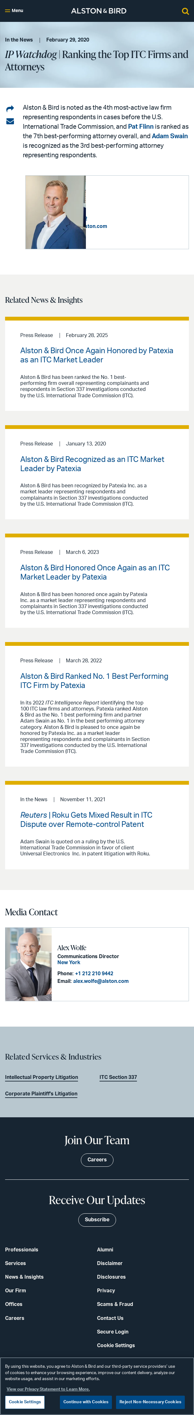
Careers (14, 1317)
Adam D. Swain (113, 199)
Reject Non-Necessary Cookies (150, 1402)
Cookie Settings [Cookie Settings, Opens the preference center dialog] (25, 1402)
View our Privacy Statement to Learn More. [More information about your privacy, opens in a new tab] (48, 1389)
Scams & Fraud (115, 1303)
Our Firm (15, 1290)
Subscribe (97, 1219)
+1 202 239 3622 (129, 218)
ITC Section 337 (118, 1076)
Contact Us (110, 1317)
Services (15, 1262)
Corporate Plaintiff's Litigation (41, 1092)
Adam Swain (170, 136)
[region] (97, 1386)
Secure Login (112, 1331)
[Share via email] (10, 121)
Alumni (105, 1248)
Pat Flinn (141, 127)
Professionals (21, 1248)
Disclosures (111, 1276)
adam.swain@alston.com (138, 226)
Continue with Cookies (86, 1402)
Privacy (106, 1290)
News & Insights (24, 1276)
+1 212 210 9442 (93, 973)
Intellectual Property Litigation (41, 1076)
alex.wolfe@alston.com (99, 980)
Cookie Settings (116, 1344)
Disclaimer (110, 1262)
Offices (14, 1303)
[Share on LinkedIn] (10, 109)
